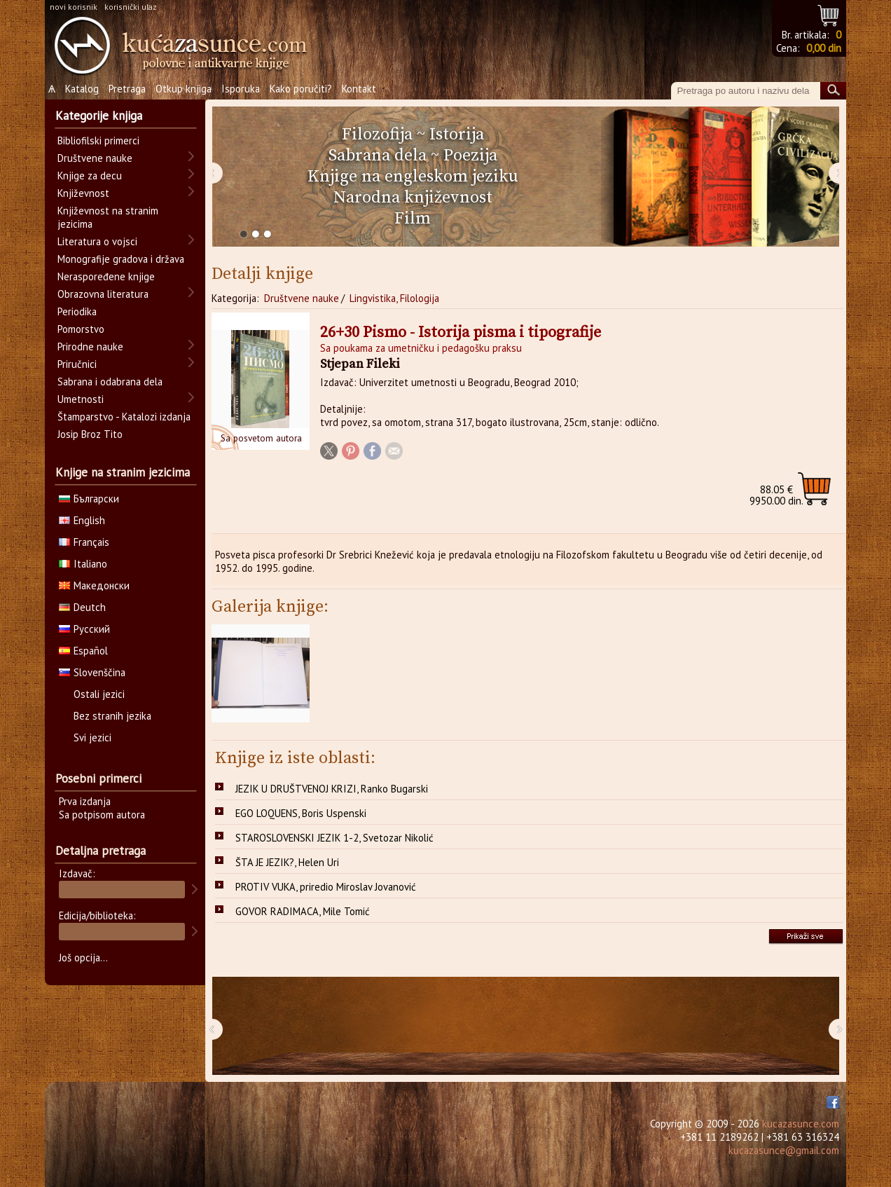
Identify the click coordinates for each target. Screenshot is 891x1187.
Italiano (83, 563)
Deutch (82, 607)
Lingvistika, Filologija (394, 298)
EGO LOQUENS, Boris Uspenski (300, 813)
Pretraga (127, 88)
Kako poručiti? (301, 88)
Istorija (456, 134)
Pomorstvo (80, 329)
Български (89, 498)
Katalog (82, 88)
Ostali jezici (99, 694)
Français (84, 542)
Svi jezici (92, 737)
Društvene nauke (301, 298)
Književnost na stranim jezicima (107, 217)
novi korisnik (73, 6)
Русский (84, 629)
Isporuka (240, 88)
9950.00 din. (776, 495)
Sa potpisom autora (102, 814)
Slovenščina (92, 672)
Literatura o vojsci (97, 241)
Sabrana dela (378, 155)
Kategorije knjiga (98, 115)
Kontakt (359, 88)
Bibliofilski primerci (98, 140)
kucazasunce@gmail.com (783, 1150)
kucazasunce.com (800, 1123)
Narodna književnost (412, 197)
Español (83, 650)
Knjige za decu (89, 175)
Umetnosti (80, 399)
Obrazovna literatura (102, 294)
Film (412, 218)
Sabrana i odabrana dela (110, 381)
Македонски (94, 585)
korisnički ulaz (130, 6)
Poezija (470, 155)
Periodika (77, 311)
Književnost (83, 193)
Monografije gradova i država (120, 259)
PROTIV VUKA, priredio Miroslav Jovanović (325, 886)
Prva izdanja (85, 801)
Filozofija (377, 134)
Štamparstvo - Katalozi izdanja (124, 416)
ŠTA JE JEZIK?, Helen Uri (287, 862)
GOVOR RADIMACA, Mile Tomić (302, 911)
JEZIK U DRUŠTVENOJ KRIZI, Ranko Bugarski (331, 788)
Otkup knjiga (184, 88)
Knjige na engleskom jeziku (413, 176)
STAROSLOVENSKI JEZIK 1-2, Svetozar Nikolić (334, 837)
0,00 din (823, 48)
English (82, 520)
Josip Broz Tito (90, 434)
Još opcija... (83, 957)
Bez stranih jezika (112, 715)
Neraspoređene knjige (106, 276)
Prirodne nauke (90, 346)
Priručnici (77, 364)
